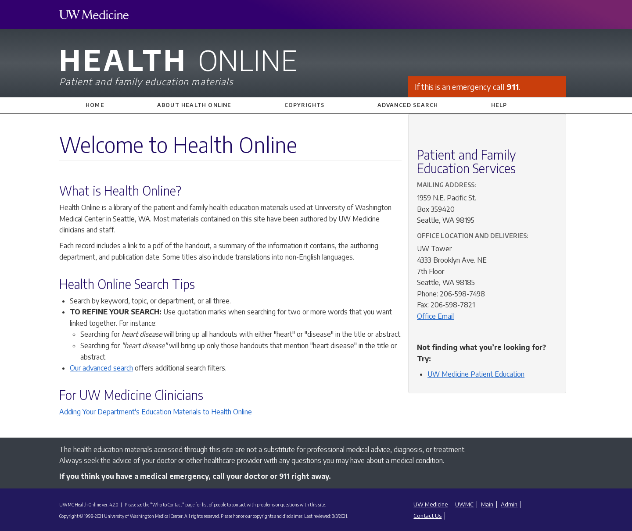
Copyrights (304, 105)
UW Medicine (430, 504)
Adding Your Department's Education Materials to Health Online (155, 411)
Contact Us (427, 515)
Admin (509, 504)
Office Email (435, 316)
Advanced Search (407, 105)
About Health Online (194, 105)
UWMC (464, 504)
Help (499, 105)
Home (95, 105)
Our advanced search (101, 368)
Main (487, 504)
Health (316, 64)
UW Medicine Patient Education (475, 374)
